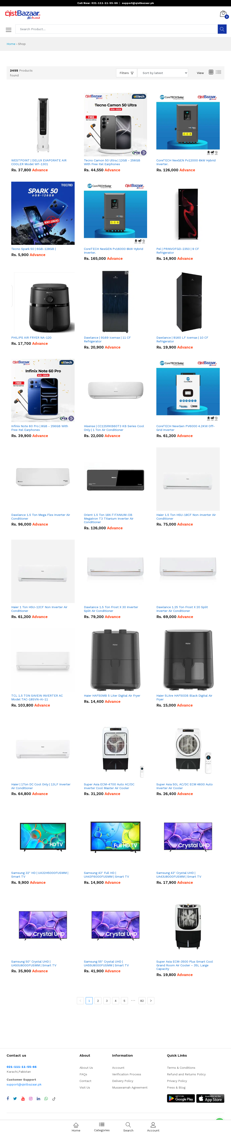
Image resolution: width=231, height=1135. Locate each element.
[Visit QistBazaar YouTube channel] (23, 1099)
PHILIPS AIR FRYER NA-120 (31, 337)
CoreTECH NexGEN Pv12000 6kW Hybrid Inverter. (186, 162)
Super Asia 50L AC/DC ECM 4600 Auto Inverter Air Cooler (184, 786)
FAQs (83, 1074)
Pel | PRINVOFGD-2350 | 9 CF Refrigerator (177, 250)
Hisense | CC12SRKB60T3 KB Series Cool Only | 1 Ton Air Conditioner (114, 428)
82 (142, 1000)
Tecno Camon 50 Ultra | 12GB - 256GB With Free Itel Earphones (112, 162)
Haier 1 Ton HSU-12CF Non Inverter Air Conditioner (39, 609)
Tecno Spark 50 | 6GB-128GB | (33, 249)
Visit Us (84, 1087)
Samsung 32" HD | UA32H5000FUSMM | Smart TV (39, 874)
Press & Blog (176, 1087)
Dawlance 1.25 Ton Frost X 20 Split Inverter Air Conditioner (182, 609)
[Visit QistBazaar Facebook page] (8, 1099)
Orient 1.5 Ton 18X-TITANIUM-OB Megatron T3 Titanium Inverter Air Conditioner (108, 518)
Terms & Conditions (181, 1067)
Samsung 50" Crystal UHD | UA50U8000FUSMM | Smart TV (33, 963)
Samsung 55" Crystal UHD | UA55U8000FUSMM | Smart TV (106, 963)
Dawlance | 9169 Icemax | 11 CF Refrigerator (107, 339)
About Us (86, 1067)
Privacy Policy (177, 1081)
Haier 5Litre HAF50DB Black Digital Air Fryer (184, 697)
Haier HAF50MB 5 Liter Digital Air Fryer (112, 695)
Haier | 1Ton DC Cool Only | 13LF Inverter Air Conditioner (40, 786)
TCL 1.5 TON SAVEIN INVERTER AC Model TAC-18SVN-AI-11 (37, 697)
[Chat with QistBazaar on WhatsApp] (46, 1099)
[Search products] (116, 29)
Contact (85, 1081)
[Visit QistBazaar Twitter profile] (15, 1099)
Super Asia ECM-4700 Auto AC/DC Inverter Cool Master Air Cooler (109, 786)
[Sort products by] (162, 72)
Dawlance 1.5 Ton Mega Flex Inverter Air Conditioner (40, 516)
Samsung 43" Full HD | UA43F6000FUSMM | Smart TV (106, 874)
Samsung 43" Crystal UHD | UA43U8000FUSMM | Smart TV (178, 874)
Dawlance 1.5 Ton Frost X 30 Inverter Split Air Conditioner (111, 609)
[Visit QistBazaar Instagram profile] (30, 1099)
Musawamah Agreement (130, 1087)
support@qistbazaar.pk (24, 1084)
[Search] (222, 29)
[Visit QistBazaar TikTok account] (54, 1099)
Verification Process (126, 1074)
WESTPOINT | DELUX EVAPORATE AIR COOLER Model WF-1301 (39, 162)
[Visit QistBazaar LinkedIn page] (38, 1099)
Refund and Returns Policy (186, 1074)
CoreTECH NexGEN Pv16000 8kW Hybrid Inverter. (113, 250)
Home (11, 44)
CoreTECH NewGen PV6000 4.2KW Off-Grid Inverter (185, 428)
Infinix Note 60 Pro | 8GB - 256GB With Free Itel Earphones (39, 428)
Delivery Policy (122, 1081)
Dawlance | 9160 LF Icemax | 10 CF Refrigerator (182, 339)
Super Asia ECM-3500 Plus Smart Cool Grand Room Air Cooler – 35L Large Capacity (184, 965)
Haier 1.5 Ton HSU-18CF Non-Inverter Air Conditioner (186, 516)
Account (118, 1067)
